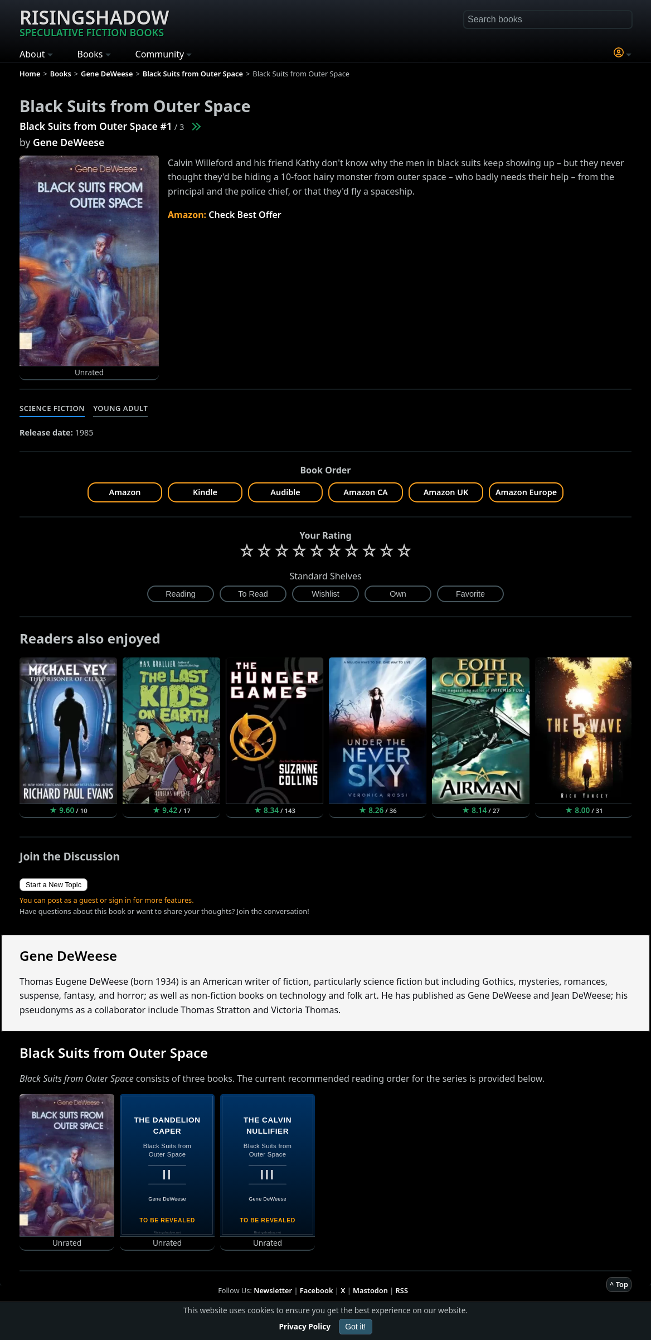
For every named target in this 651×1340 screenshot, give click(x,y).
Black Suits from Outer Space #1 (96, 126)
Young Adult (120, 408)
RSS (402, 1290)
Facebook (316, 1290)
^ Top (619, 1284)
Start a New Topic (53, 885)
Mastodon (370, 1290)
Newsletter (273, 1290)
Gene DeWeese (68, 142)
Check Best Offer (244, 215)
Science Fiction (52, 408)
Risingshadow (94, 21)
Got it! (355, 1326)
